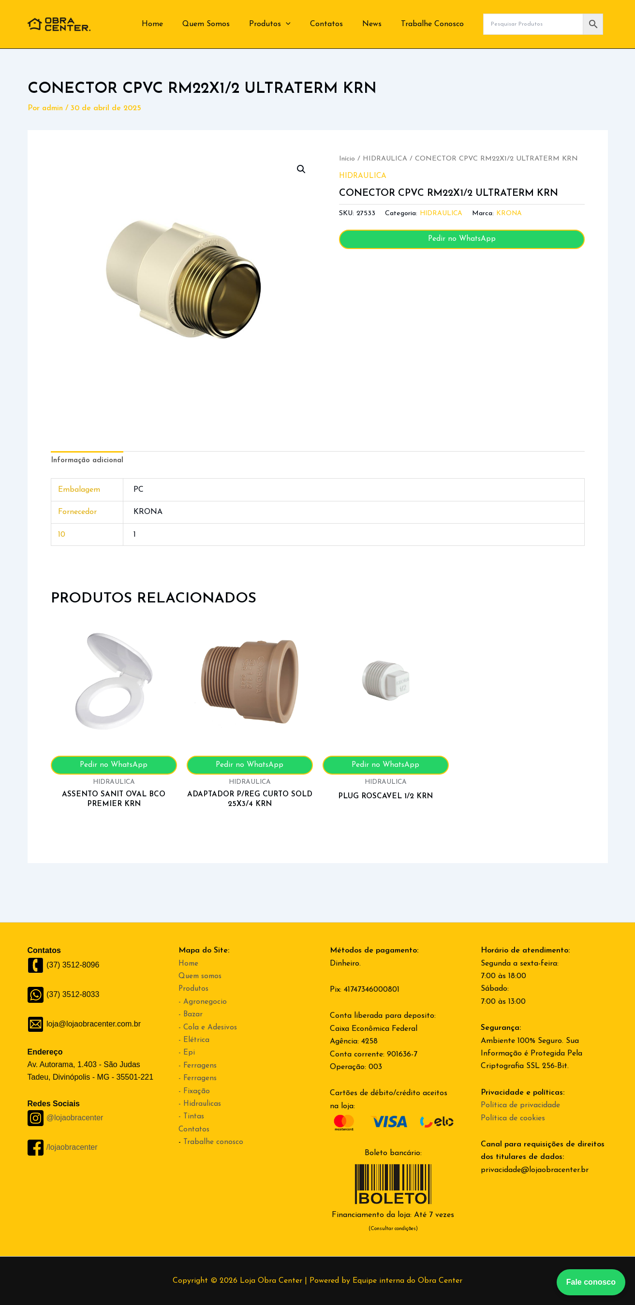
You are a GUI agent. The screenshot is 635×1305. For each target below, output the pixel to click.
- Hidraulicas (200, 1104)
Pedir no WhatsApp (462, 239)
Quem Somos (223, 24)
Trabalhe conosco (213, 1142)
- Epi (186, 1052)
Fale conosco (591, 1282)
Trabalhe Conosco (434, 24)
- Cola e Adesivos (208, 1027)
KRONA (511, 213)
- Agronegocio (202, 1002)
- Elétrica (194, 1040)
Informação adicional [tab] (89, 461)
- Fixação (194, 1091)
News (377, 24)
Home (173, 24)
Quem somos (201, 976)
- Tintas (192, 1116)
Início (347, 158)
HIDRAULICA (385, 158)
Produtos (283, 24)
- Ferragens (198, 1066)
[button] (299, 24)
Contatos (336, 24)
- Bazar (191, 1014)
